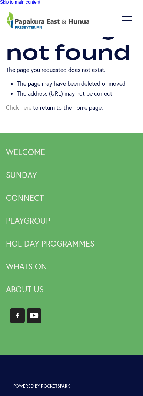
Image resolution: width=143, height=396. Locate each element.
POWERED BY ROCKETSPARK (41, 386)
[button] (127, 20)
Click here (18, 107)
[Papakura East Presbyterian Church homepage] (62, 20)
